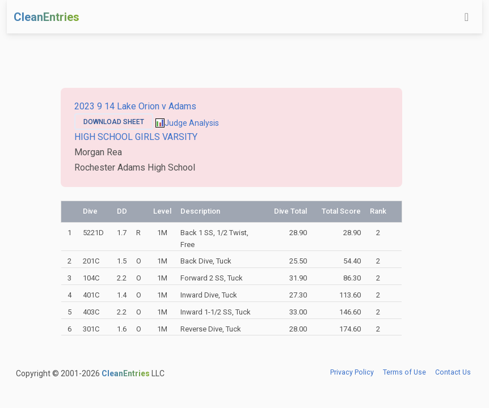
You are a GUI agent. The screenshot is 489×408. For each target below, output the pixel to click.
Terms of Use (404, 372)
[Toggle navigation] (466, 17)
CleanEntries (46, 17)
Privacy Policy (352, 372)
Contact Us (453, 372)
